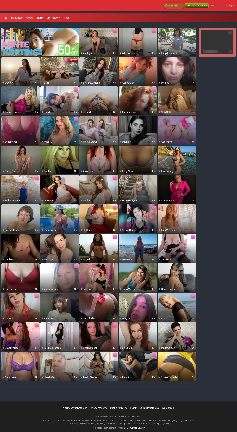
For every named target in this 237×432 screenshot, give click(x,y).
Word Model (168, 404)
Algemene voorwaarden (75, 404)
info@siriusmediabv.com (134, 424)
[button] (216, 7)
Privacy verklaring (99, 404)
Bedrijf (133, 404)
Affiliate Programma (149, 404)
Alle (5, 17)
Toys (66, 17)
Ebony (57, 17)
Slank (40, 17)
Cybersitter (167, 420)
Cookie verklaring (119, 404)
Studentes (17, 17)
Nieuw (29, 17)
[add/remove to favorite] (82, 26)
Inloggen (229, 6)
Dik (48, 17)
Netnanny (155, 420)
